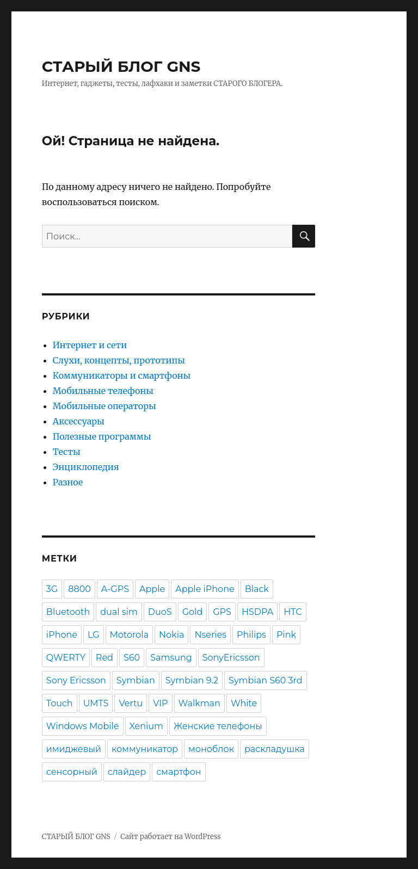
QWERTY (65, 657)
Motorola (129, 635)
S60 (132, 657)
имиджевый (73, 749)
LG (94, 635)
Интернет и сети (90, 345)
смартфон (178, 772)
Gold (192, 612)
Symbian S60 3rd (266, 680)
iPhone (61, 635)
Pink (286, 635)
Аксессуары (78, 421)
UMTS (96, 703)
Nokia (171, 635)
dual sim (119, 612)
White (244, 703)
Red (104, 657)
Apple (152, 589)
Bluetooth (68, 612)
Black (257, 589)
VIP (160, 703)
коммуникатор (145, 749)
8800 (79, 589)
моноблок (211, 749)
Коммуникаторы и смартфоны (121, 375)
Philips (251, 635)
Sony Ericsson (76, 680)
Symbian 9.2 (191, 680)
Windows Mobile (82, 726)
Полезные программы (102, 436)
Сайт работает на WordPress (170, 836)
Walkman (199, 703)
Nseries (210, 635)
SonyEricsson (231, 657)
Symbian (135, 680)
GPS (222, 612)
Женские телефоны (218, 726)
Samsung (171, 657)
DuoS (160, 612)
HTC (293, 612)
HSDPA (257, 612)
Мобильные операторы (104, 405)
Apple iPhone (204, 589)
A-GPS (115, 589)
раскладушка (274, 749)
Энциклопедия (86, 466)
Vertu (131, 703)
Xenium (147, 726)
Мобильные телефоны (103, 390)
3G (52, 589)
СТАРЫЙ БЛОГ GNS (121, 66)
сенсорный (71, 772)
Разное (68, 482)
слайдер (127, 772)
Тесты (67, 451)
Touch (59, 703)
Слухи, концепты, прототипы (119, 360)
